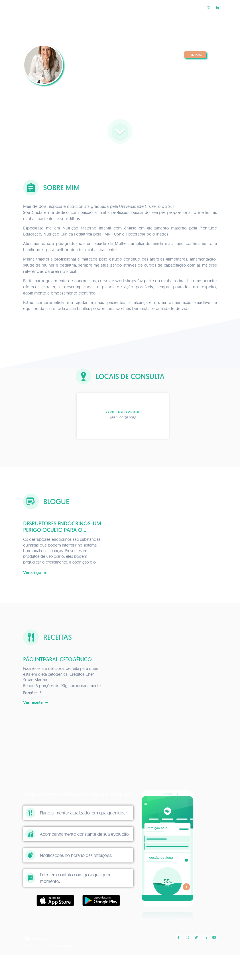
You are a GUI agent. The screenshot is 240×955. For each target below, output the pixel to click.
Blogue (162, 7)
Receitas (189, 7)
